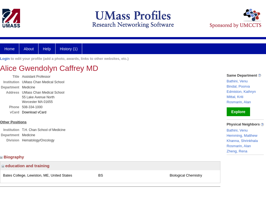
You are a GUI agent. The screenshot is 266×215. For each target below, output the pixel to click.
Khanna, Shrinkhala (242, 141)
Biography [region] (12, 157)
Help (47, 49)
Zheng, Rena (237, 151)
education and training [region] (25, 165)
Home (9, 49)
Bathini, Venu (237, 81)
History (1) (69, 49)
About (29, 49)
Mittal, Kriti (235, 97)
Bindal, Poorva (238, 86)
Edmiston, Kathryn (241, 92)
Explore (238, 112)
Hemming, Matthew (242, 135)
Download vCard (34, 112)
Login (5, 59)
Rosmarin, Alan (239, 102)
